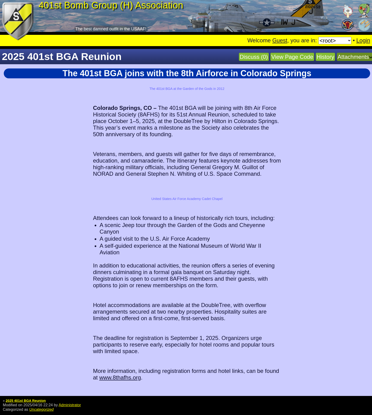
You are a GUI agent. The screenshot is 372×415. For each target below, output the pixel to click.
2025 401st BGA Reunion (26, 401)
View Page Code (292, 57)
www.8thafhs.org (120, 377)
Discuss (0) (254, 57)
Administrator (70, 405)
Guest (279, 40)
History (325, 57)
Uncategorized (41, 409)
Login (363, 40)
